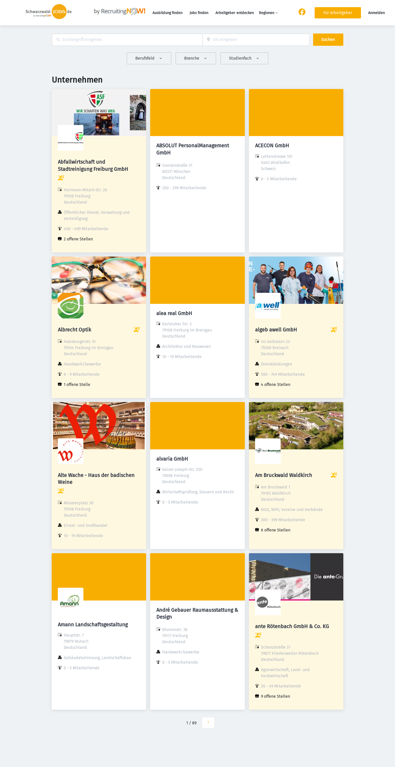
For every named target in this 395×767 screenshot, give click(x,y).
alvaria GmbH (172, 459)
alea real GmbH (174, 313)
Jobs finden (199, 13)
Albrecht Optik (74, 330)
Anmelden (376, 13)
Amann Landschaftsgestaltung (93, 624)
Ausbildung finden (167, 13)
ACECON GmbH (272, 145)
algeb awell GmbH (276, 330)
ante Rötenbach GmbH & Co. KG (292, 626)
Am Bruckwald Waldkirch (283, 475)
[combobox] (127, 40)
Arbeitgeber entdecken (234, 13)
